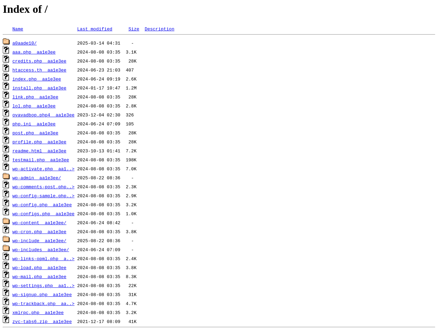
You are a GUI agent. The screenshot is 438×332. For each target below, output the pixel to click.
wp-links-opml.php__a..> (43, 258)
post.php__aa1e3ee (35, 133)
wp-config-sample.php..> (43, 195)
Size (133, 29)
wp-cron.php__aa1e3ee (39, 231)
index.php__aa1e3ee (36, 79)
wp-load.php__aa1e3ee (39, 267)
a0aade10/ (24, 43)
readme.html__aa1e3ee (39, 151)
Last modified (94, 29)
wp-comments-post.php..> (43, 186)
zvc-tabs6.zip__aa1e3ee (42, 321)
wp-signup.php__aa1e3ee (42, 294)
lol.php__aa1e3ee (34, 106)
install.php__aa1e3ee (39, 88)
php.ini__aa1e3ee (34, 124)
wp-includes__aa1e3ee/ (40, 249)
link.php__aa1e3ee (35, 97)
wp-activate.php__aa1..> (43, 168)
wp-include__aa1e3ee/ (39, 240)
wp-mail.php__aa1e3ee (39, 276)
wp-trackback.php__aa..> (43, 303)
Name (17, 29)
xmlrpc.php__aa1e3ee (38, 312)
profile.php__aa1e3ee (39, 142)
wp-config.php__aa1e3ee (42, 204)
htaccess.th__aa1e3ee (39, 70)
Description (159, 29)
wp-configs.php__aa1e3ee (43, 213)
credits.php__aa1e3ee (39, 61)
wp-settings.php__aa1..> (43, 285)
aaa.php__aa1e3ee (34, 52)
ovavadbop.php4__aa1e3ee (43, 115)
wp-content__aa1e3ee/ (39, 222)
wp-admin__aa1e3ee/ (36, 177)
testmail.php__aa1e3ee (40, 159)
